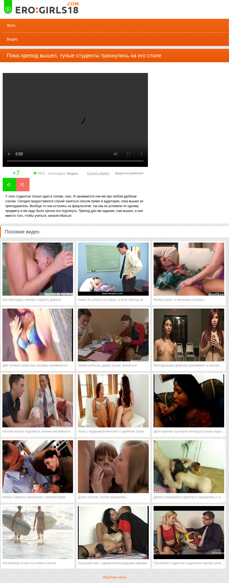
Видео (12, 39)
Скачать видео (98, 173)
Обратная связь (114, 577)
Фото (11, 25)
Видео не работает (129, 173)
